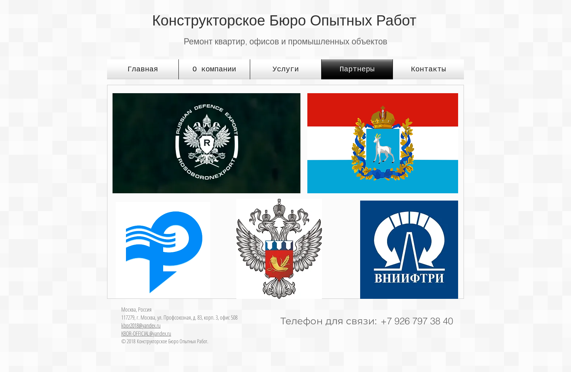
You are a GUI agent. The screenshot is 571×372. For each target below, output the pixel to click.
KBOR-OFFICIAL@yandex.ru (146, 333)
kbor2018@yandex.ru (141, 325)
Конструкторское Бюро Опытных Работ (284, 20)
